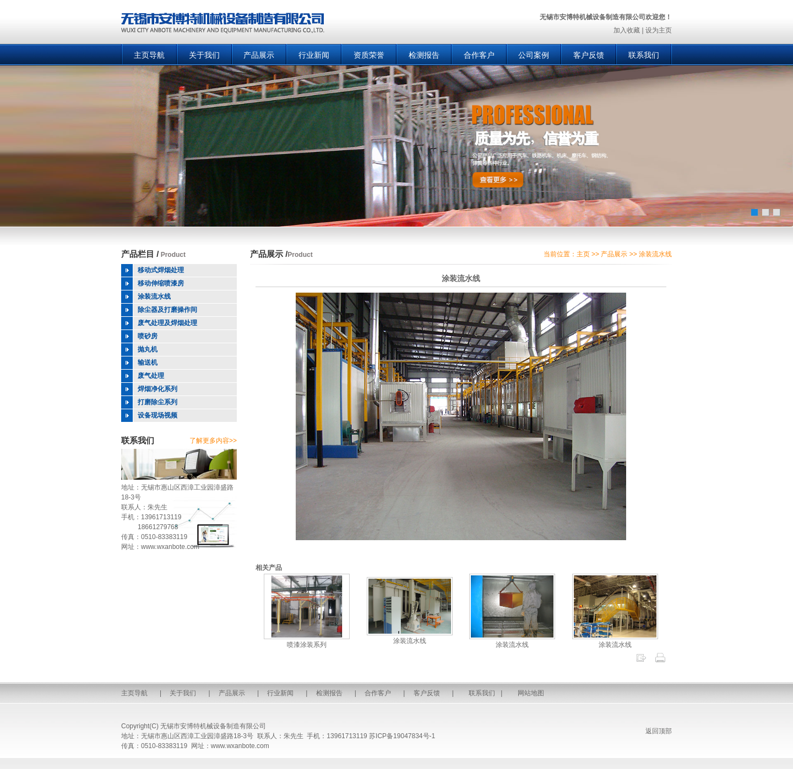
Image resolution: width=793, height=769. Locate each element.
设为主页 (658, 30)
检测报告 (424, 55)
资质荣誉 (369, 55)
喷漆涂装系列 (307, 641)
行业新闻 (313, 55)
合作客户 (479, 55)
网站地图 (531, 693)
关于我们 (204, 55)
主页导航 (149, 55)
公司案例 (533, 55)
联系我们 (643, 55)
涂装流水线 (410, 637)
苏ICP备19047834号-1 (402, 736)
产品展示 (258, 55)
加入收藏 (626, 30)
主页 (583, 254)
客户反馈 (588, 55)
